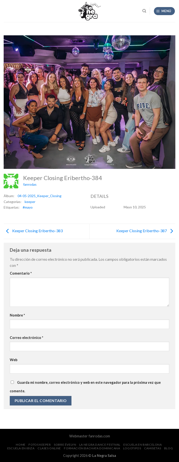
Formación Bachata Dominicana (92, 448)
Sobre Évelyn (65, 444)
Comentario (21, 273)
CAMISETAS (152, 448)
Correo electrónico (26, 338)
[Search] (144, 11)
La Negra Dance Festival (99, 444)
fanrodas (30, 184)
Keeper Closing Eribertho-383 (33, 230)
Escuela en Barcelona (142, 444)
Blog (168, 448)
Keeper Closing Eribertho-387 (145, 230)
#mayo (28, 207)
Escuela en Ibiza (21, 448)
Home (20, 444)
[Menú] (164, 11)
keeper (30, 202)
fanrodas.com (99, 436)
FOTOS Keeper (40, 444)
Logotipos (132, 448)
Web (13, 360)
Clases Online (49, 448)
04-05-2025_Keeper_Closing (39, 196)
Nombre (17, 315)
